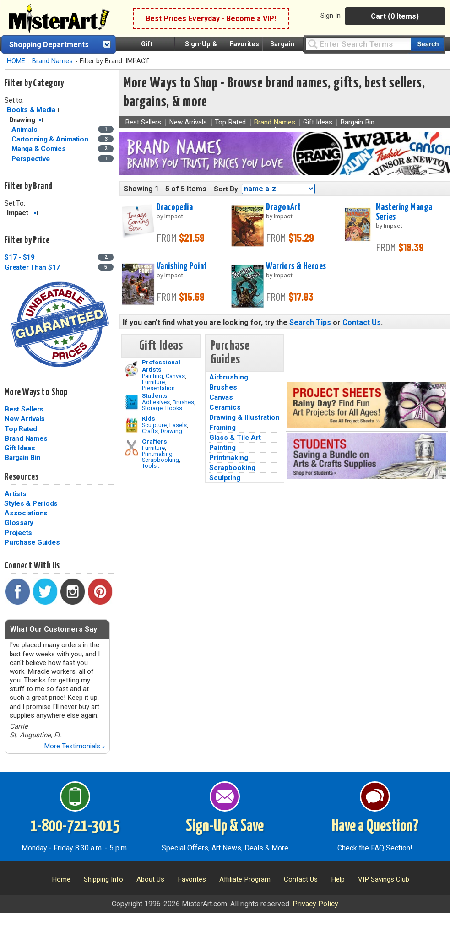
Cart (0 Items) (395, 16)
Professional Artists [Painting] (161, 365)
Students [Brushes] (155, 395)
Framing (222, 427)
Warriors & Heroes (296, 266)
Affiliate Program (245, 879)
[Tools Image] (131, 448)
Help (338, 879)
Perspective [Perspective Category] (31, 159)
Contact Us (361, 322)
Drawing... (173, 431)
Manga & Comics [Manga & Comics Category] (39, 149)
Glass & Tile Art (235, 437)
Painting (152, 376)
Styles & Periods (31, 503)
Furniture (153, 382)
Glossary (19, 523)
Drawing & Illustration (244, 417)
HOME (16, 61)
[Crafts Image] (131, 425)
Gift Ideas (20, 448)
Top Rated (21, 429)
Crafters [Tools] (154, 441)
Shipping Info (103, 879)
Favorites (244, 44)
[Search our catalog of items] (427, 44)
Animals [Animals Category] (25, 129)
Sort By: (227, 189)
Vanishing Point (182, 266)
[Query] (358, 43)
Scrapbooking (160, 459)
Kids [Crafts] (148, 418)
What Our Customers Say (53, 629)
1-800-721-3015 (74, 826)
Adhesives (156, 402)
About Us (150, 879)
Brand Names (52, 61)
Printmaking (157, 453)
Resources (21, 477)
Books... (175, 408)
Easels (178, 425)
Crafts (150, 431)
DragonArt (283, 207)
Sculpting (224, 478)
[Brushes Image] (131, 402)
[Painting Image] (131, 369)
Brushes (183, 402)
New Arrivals (25, 419)
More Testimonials (74, 746)
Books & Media (31, 110)
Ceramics (225, 407)
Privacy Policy (315, 903)
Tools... (151, 465)
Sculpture (154, 425)
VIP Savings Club (383, 879)
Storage (152, 408)
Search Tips (310, 322)
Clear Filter (60, 110)
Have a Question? (375, 826)
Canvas (175, 376)
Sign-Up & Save (225, 826)
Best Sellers (24, 409)
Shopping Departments (49, 44)
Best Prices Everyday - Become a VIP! (211, 18)
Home (61, 879)
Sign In (330, 15)
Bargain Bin (22, 458)
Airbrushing (228, 377)
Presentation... (160, 387)
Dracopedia (175, 207)
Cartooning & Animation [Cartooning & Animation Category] (50, 139)
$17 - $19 (20, 257)
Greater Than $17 (32, 267)
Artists (15, 494)
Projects (18, 533)
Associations (26, 513)
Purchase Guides (32, 542)
